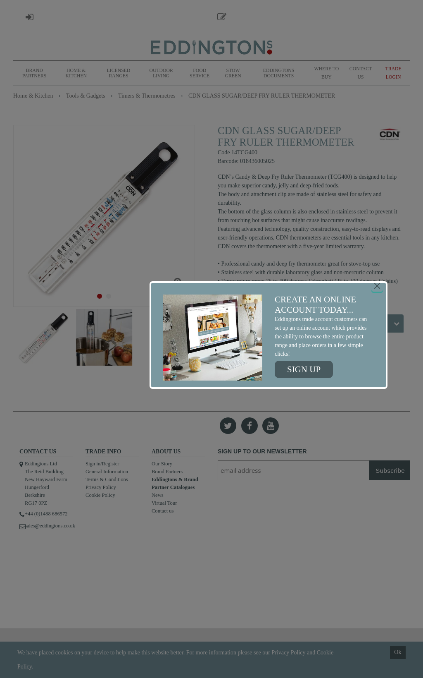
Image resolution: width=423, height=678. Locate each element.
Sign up (304, 369)
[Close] (377, 286)
